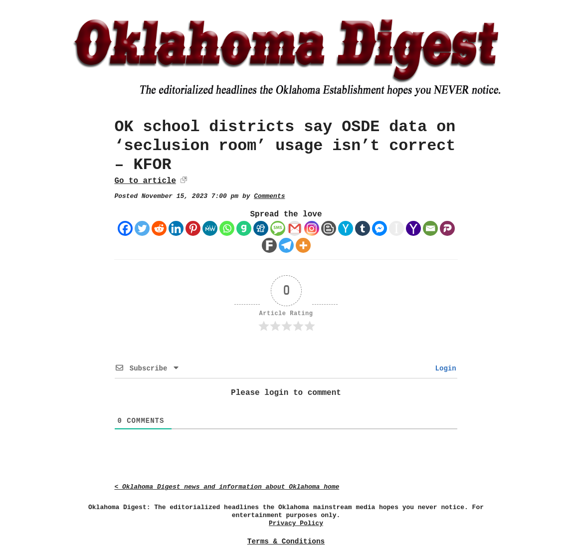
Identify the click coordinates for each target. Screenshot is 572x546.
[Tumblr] (362, 228)
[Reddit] (159, 228)
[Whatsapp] (226, 228)
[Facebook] (125, 228)
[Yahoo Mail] (413, 228)
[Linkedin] (176, 228)
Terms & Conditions (286, 542)
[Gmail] (294, 228)
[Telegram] (286, 245)
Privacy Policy (296, 523)
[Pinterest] (193, 228)
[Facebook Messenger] (379, 228)
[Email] (430, 228)
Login (443, 368)
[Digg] (260, 228)
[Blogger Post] (328, 228)
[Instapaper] (396, 228)
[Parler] (447, 228)
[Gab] (243, 228)
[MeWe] (209, 228)
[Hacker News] (345, 228)
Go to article (145, 181)
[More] (303, 245)
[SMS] (277, 228)
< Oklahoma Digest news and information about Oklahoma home (226, 487)
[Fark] (269, 245)
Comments (269, 196)
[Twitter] (142, 228)
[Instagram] (311, 228)
